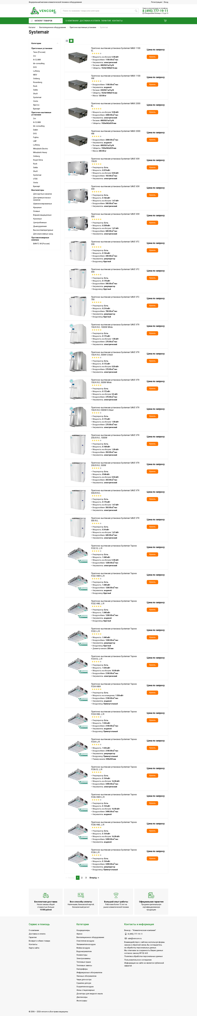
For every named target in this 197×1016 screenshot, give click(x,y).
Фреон (79, 934)
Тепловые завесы (84, 965)
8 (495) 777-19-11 (155, 11)
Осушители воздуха (85, 986)
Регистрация (156, 2)
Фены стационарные (86, 990)
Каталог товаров (46, 21)
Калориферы (82, 969)
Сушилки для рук (84, 983)
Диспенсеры (82, 997)
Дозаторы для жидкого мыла (90, 994)
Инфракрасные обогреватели (89, 972)
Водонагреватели (84, 951)
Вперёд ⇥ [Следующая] (94, 878)
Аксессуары (82, 1001)
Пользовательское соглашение (138, 960)
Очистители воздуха (85, 941)
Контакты (33, 944)
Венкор (127, 930)
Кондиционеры (83, 930)
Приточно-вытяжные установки (83, 27)
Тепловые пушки (84, 962)
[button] (165, 20)
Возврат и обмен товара (39, 941)
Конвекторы (82, 955)
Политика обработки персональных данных (143, 956)
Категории (44, 43)
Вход (166, 2)
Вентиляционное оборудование (52, 27)
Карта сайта (34, 948)
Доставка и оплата (37, 934)
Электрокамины (83, 958)
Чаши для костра (84, 979)
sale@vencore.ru (135, 938)
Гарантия (33, 937)
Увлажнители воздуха (86, 944)
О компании (34, 930)
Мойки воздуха (83, 948)
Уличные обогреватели (86, 976)
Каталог (32, 27)
